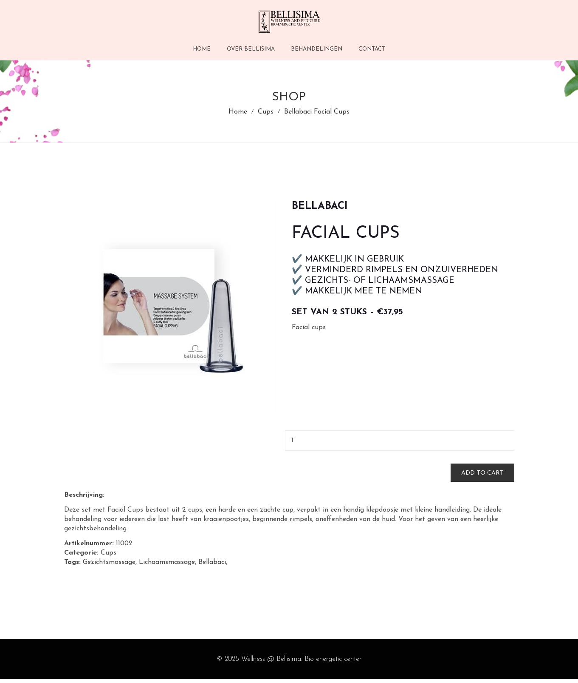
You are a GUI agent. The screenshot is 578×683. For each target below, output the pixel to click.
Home (237, 114)
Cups (265, 114)
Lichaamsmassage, (167, 566)
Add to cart (482, 477)
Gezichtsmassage (109, 566)
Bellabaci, (212, 566)
